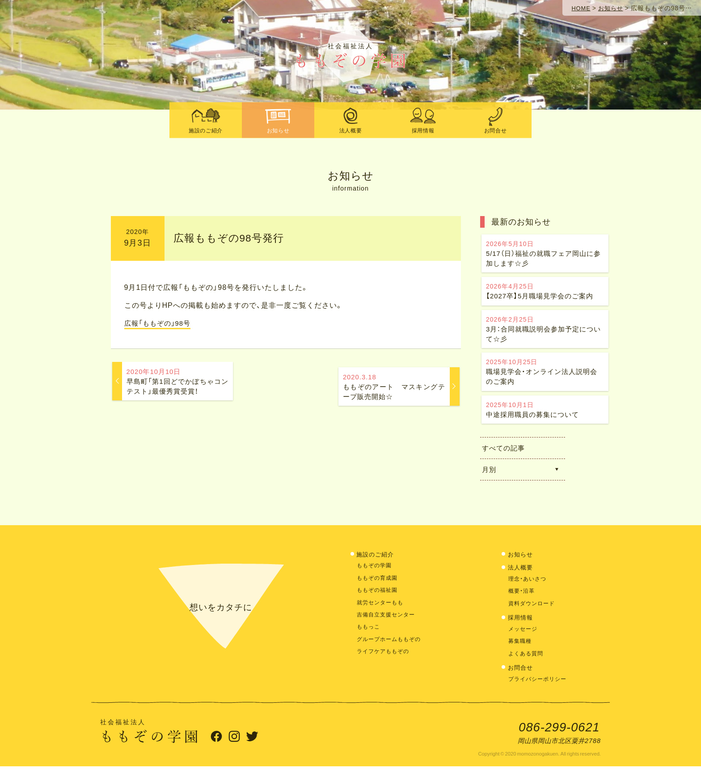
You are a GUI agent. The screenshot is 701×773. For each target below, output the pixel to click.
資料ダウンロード (533, 609)
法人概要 (521, 573)
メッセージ (524, 634)
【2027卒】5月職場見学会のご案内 (545, 293)
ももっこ (369, 633)
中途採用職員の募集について (545, 415)
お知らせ (521, 560)
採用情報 (521, 623)
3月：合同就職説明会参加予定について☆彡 (545, 332)
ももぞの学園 (375, 571)
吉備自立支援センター (388, 620)
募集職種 (520, 647)
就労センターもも (382, 608)
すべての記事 (507, 454)
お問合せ (521, 673)
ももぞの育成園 (379, 583)
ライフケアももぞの (385, 657)
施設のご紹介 (377, 560)
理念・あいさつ (528, 584)
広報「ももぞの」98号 (159, 322)
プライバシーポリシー (539, 684)
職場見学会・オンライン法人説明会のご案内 (545, 376)
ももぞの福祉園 (379, 595)
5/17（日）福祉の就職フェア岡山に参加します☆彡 (545, 254)
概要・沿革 (522, 597)
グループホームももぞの (391, 645)
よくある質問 (527, 659)
